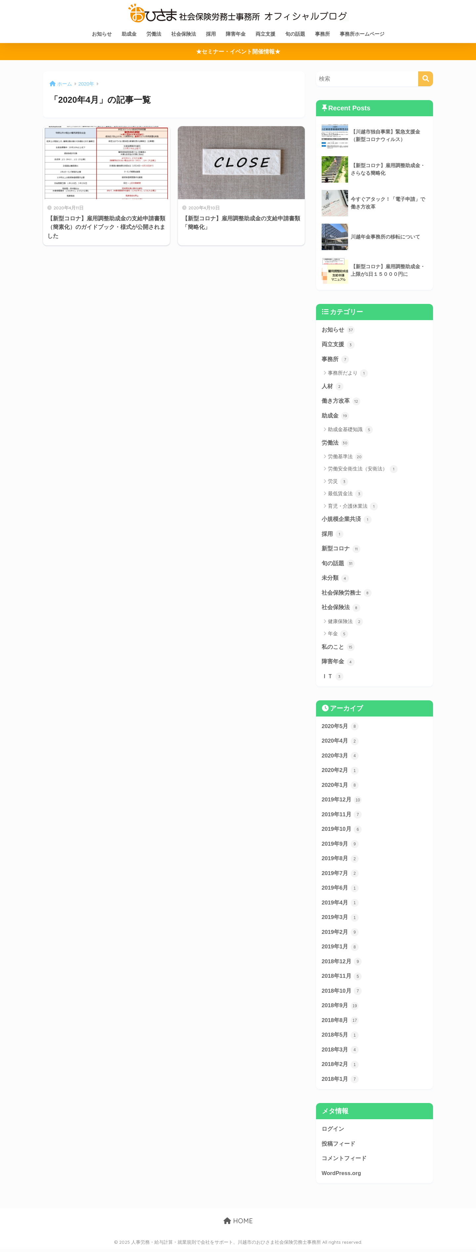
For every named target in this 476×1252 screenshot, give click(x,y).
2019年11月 (342, 816)
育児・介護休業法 (353, 507)
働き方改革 (341, 401)
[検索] (425, 78)
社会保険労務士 (347, 594)
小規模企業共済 (347, 520)
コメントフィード (344, 1161)
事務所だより (348, 374)
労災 (338, 482)
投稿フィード (338, 1146)
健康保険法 (345, 623)
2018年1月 (340, 1082)
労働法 (153, 34)
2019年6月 (340, 890)
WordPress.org (341, 1176)
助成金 (129, 34)
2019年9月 (340, 846)
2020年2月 (340, 772)
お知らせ (102, 34)
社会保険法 (183, 34)
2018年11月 (342, 979)
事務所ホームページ (362, 34)
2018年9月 (340, 1008)
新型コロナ (341, 550)
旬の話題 (295, 34)
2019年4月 (340, 905)
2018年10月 (342, 994)
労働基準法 (345, 457)
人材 (332, 387)
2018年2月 (340, 1067)
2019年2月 (340, 935)
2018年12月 (342, 964)
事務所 (322, 34)
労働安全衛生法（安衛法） (363, 470)
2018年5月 (340, 1038)
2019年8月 (340, 861)
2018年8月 (340, 1023)
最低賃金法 (345, 494)
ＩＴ (332, 677)
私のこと (338, 648)
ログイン (333, 1132)
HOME (238, 1224)
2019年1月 (340, 949)
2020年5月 (340, 728)
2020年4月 (340, 743)
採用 (211, 34)
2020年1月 (340, 787)
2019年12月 (342, 801)
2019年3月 (340, 920)
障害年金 (236, 34)
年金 (338, 635)
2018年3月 (340, 1052)
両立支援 (265, 34)
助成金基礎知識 (350, 430)
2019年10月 (342, 831)
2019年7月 (340, 875)
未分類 (335, 579)
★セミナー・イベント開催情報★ (238, 52)
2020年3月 (340, 757)
